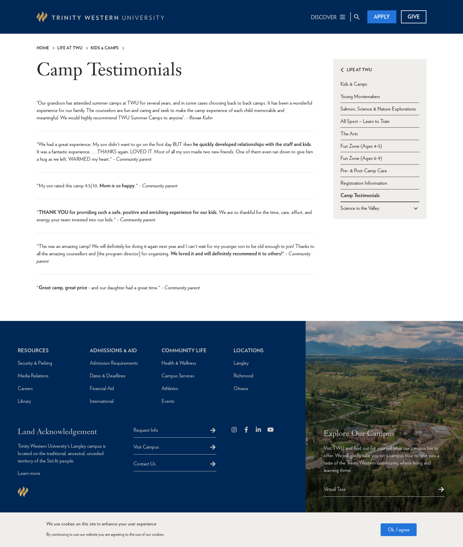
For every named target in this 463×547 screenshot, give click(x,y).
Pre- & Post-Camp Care (363, 170)
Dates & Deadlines (107, 376)
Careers (25, 388)
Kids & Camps (105, 48)
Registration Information (363, 183)
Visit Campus (146, 447)
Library (24, 401)
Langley (241, 363)
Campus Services (178, 376)
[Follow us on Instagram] (234, 430)
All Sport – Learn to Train (364, 121)
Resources (33, 350)
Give (413, 17)
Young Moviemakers (360, 96)
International (101, 401)
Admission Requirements (114, 363)
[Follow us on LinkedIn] (258, 430)
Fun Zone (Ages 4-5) (361, 146)
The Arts (349, 133)
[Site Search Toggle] (356, 16)
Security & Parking (35, 363)
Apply (382, 17)
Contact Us (144, 464)
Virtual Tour (335, 489)
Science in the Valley (359, 208)
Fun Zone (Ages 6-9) (361, 158)
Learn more (29, 473)
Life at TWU (69, 48)
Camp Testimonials (360, 195)
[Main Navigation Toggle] (328, 16)
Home (43, 48)
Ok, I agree (399, 530)
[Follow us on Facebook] (246, 430)
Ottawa (241, 388)
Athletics (170, 388)
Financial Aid (102, 388)
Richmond (243, 376)
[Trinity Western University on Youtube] (271, 430)
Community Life (184, 350)
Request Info (145, 430)
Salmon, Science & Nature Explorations (378, 108)
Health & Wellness (179, 363)
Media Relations (33, 376)
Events (168, 401)
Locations (249, 350)
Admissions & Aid (113, 350)
